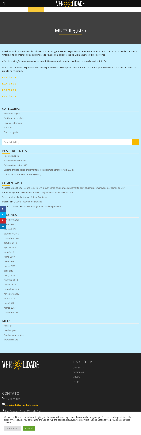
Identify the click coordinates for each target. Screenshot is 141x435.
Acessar (7, 325)
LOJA (76, 381)
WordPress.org (11, 339)
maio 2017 (9, 303)
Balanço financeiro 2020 (15, 160)
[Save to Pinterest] (3, 221)
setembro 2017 (11, 298)
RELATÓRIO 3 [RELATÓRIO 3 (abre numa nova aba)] (9, 90)
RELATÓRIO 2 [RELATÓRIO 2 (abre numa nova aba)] (9, 83)
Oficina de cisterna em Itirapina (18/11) (22, 174)
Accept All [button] (28, 428)
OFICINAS (79, 372)
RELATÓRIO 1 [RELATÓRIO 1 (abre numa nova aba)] (9, 77)
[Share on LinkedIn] (3, 226)
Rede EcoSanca (11, 155)
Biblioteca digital (12, 113)
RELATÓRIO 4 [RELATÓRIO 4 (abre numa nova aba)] (9, 96)
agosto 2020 (10, 229)
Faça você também (13, 123)
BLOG (77, 376)
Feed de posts (11, 330)
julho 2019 (9, 252)
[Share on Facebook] (3, 209)
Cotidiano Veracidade (14, 118)
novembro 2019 (11, 238)
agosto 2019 (10, 247)
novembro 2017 (11, 293)
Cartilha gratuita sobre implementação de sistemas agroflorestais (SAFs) (39, 169)
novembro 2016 (11, 312)
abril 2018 (8, 270)
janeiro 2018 (10, 284)
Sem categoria (11, 132)
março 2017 (9, 307)
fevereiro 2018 (11, 279)
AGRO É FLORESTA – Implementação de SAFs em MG (47, 192)
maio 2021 (9, 224)
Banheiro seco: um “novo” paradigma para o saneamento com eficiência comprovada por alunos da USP (74, 187)
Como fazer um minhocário (28, 201)
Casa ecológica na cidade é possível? (43, 206)
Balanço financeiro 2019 (15, 165)
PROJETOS (79, 367)
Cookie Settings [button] (12, 428)
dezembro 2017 (11, 289)
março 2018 (9, 275)
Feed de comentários (14, 335)
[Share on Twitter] (3, 215)
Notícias (8, 127)
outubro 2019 (10, 242)
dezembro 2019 (11, 233)
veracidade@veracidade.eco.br (21, 405)
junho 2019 (9, 256)
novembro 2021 (11, 219)
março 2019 (9, 266)
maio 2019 (9, 261)
